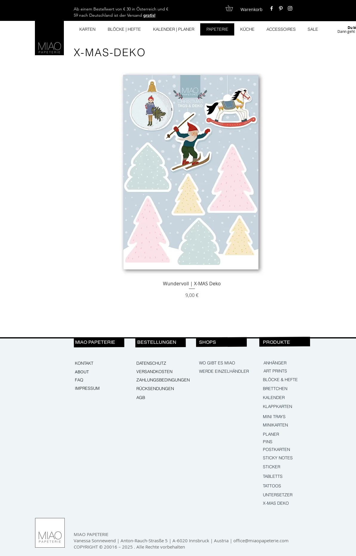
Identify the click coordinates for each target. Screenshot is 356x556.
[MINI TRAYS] (288, 417)
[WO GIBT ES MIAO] (217, 363)
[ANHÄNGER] (289, 363)
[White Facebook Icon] (272, 8)
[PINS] (288, 442)
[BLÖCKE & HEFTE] (289, 380)
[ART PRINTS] (289, 371)
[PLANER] (281, 435)
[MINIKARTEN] (288, 425)
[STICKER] (288, 467)
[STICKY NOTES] (288, 458)
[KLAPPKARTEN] (288, 407)
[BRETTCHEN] (288, 389)
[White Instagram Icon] (290, 8)
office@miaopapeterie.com (261, 540)
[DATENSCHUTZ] (156, 363)
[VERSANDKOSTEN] (156, 372)
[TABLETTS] (288, 477)
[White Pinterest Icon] (281, 8)
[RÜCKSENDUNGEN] (157, 389)
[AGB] (156, 398)
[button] (232, 8)
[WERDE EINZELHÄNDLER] (224, 372)
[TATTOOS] (288, 486)
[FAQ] (95, 380)
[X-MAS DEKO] (288, 503)
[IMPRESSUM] (95, 389)
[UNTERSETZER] (288, 495)
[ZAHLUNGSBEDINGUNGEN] (163, 380)
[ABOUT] (95, 372)
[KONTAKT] (95, 363)
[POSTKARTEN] (281, 450)
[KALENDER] (288, 398)
